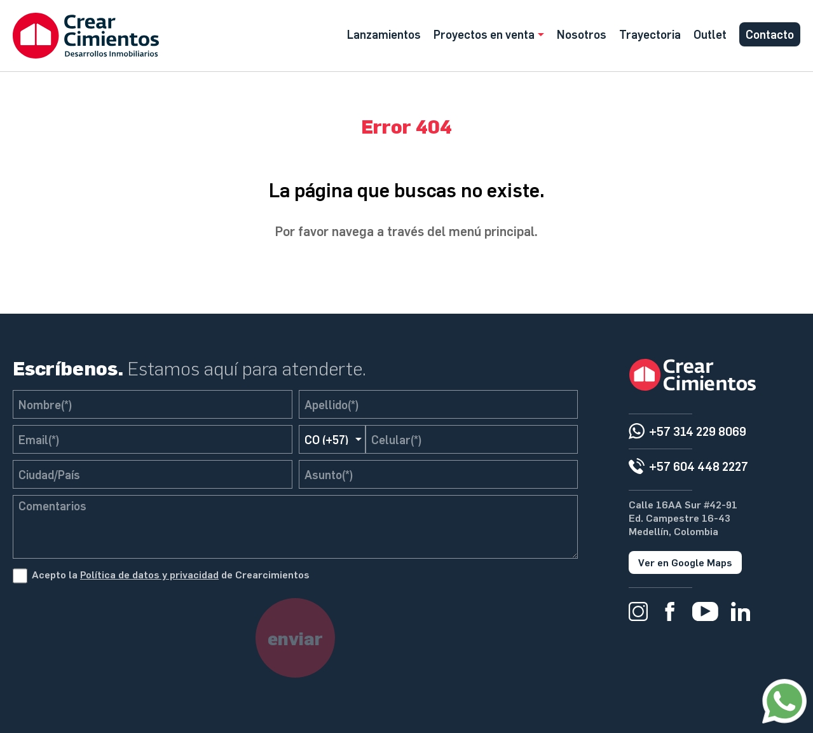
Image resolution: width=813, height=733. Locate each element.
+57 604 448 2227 (698, 466)
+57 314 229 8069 (697, 431)
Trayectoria (650, 34)
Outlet (710, 34)
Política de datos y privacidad (149, 574)
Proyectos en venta (484, 34)
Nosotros (581, 34)
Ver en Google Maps (685, 562)
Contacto (770, 34)
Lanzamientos (384, 34)
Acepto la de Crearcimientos (171, 574)
